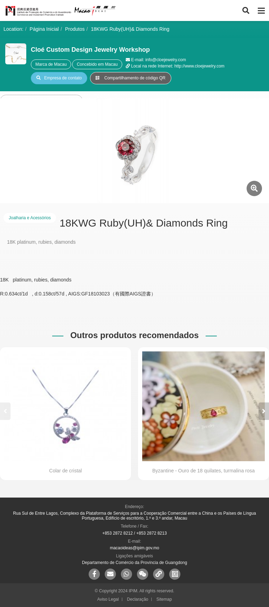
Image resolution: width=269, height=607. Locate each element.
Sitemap (164, 599)
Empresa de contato (59, 78)
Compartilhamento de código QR (130, 78)
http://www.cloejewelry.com (199, 66)
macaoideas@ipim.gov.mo (134, 547)
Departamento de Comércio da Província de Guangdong (134, 562)
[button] (263, 411)
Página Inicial (44, 29)
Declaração (138, 599)
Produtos (75, 29)
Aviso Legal (108, 599)
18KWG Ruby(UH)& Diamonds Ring (130, 29)
